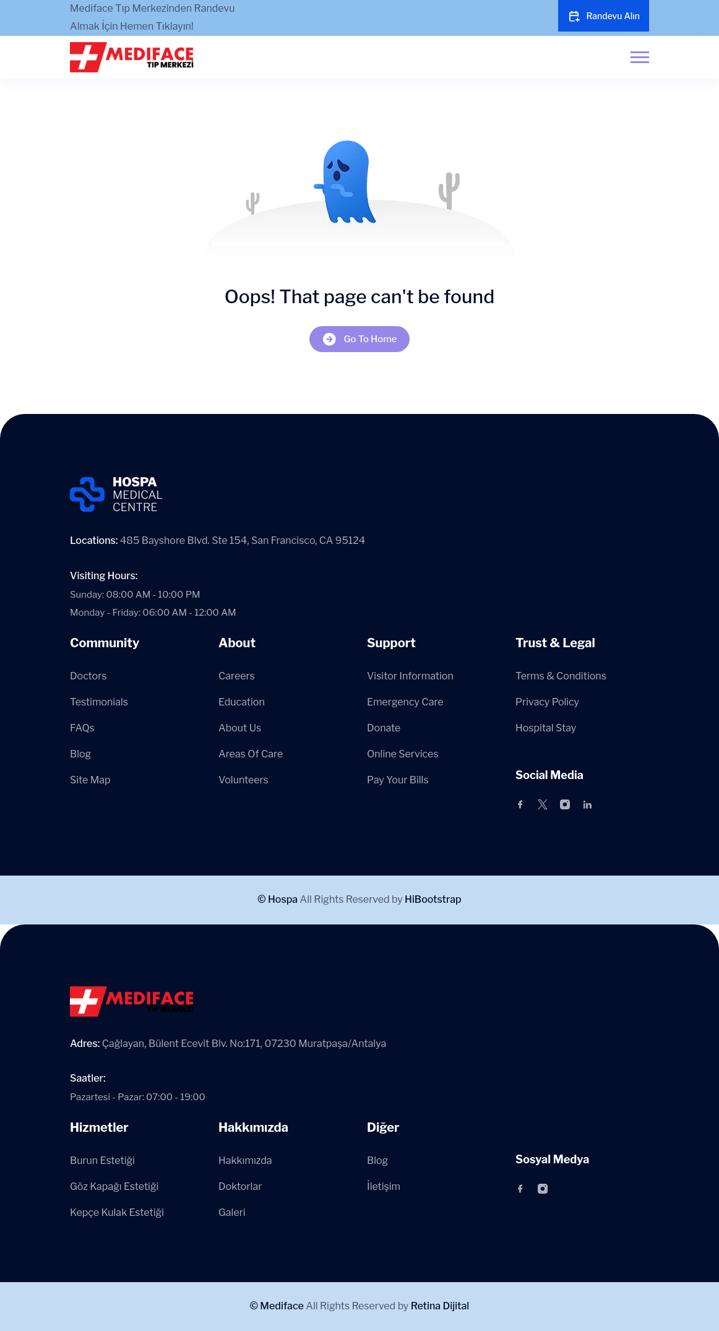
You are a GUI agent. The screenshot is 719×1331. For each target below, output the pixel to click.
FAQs (82, 728)
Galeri (232, 1212)
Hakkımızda (245, 1160)
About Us (239, 728)
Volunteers (243, 780)
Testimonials (99, 702)
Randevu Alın (603, 16)
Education (241, 702)
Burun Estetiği (102, 1160)
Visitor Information (410, 676)
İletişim (383, 1186)
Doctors (88, 676)
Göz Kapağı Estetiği (114, 1186)
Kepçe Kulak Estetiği (117, 1212)
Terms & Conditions (560, 676)
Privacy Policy (547, 702)
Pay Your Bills (398, 780)
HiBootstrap (433, 899)
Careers (236, 676)
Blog (80, 754)
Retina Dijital (440, 1306)
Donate (383, 728)
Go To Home (359, 339)
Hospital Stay (545, 728)
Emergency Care (405, 702)
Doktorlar (240, 1186)
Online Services (403, 754)
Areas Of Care (250, 754)
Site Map (90, 780)
